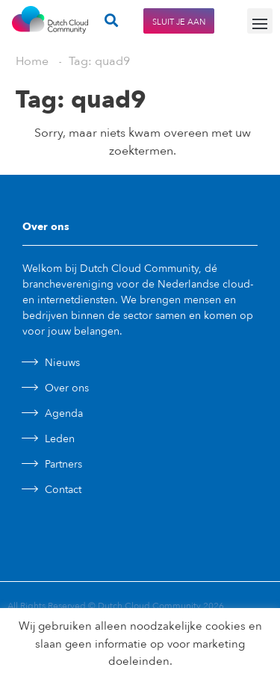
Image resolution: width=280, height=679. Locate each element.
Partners (63, 464)
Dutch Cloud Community (149, 606)
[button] (260, 21)
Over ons (67, 388)
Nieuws (62, 363)
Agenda (64, 413)
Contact (63, 490)
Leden (60, 439)
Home (32, 61)
